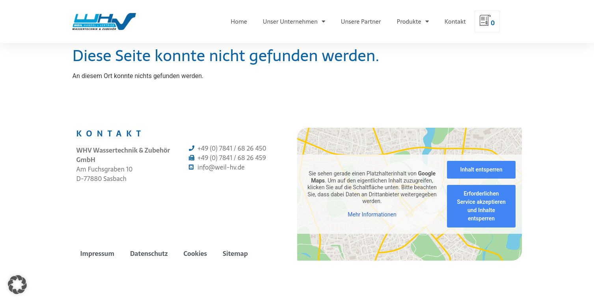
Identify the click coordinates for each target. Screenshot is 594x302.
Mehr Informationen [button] (372, 214)
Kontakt (455, 21)
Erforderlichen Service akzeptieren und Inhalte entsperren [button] (481, 206)
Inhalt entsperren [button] (481, 169)
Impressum (97, 253)
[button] (17, 284)
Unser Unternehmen (294, 21)
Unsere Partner (361, 21)
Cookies (195, 253)
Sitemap (235, 253)
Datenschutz (149, 253)
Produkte (413, 21)
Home (239, 21)
